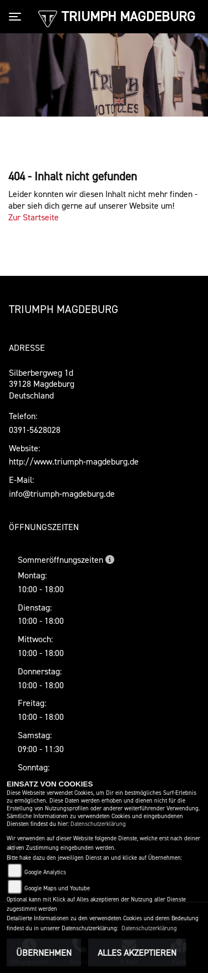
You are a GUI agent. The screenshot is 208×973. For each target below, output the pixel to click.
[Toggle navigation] (17, 17)
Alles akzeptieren (137, 952)
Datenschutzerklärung (98, 824)
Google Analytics (45, 872)
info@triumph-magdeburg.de (62, 493)
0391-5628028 (34, 429)
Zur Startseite (33, 217)
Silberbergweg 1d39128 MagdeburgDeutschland (41, 384)
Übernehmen (44, 952)
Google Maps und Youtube (57, 888)
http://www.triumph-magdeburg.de (74, 461)
